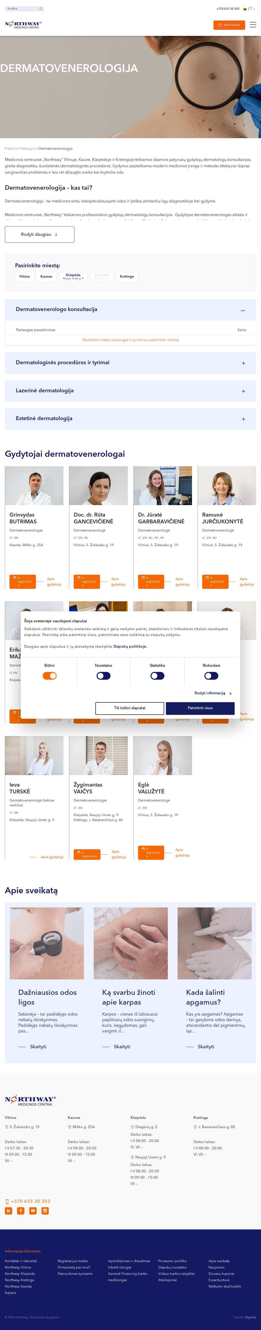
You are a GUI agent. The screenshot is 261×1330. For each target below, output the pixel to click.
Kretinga (127, 276)
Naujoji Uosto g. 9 (150, 1158)
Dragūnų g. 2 (146, 1127)
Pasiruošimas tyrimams (75, 1274)
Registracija (232, 25)
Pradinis (11, 148)
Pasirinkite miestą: (37, 266)
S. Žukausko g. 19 (25, 1127)
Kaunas (46, 276)
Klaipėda (73, 277)
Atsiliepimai (167, 1280)
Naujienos (216, 1267)
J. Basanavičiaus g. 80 (216, 1127)
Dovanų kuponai (221, 1274)
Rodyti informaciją (210, 693)
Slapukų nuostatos (172, 1267)
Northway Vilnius (18, 1267)
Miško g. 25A (84, 1127)
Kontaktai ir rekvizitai (21, 1261)
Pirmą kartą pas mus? (74, 1267)
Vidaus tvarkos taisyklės (176, 1274)
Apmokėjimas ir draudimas (129, 1261)
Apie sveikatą (219, 1261)
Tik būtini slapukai (129, 708)
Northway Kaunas (18, 1286)
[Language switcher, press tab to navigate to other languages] (249, 9)
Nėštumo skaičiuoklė (225, 1286)
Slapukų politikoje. (130, 647)
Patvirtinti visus (200, 708)
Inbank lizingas (119, 1267)
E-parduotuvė (219, 1280)
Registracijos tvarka (73, 1261)
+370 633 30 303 (227, 9)
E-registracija (24, 582)
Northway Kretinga (19, 1280)
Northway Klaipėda (20, 1274)
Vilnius (24, 276)
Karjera (10, 1293)
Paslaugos (28, 148)
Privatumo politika (172, 1261)
